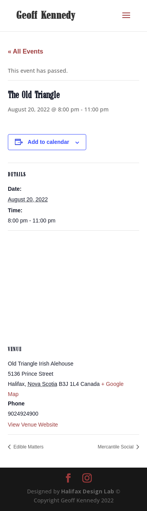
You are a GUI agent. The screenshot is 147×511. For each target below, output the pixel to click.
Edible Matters (28, 447)
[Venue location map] (73, 287)
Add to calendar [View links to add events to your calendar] (48, 142)
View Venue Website (33, 424)
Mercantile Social (116, 447)
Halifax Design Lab (87, 491)
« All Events (25, 51)
